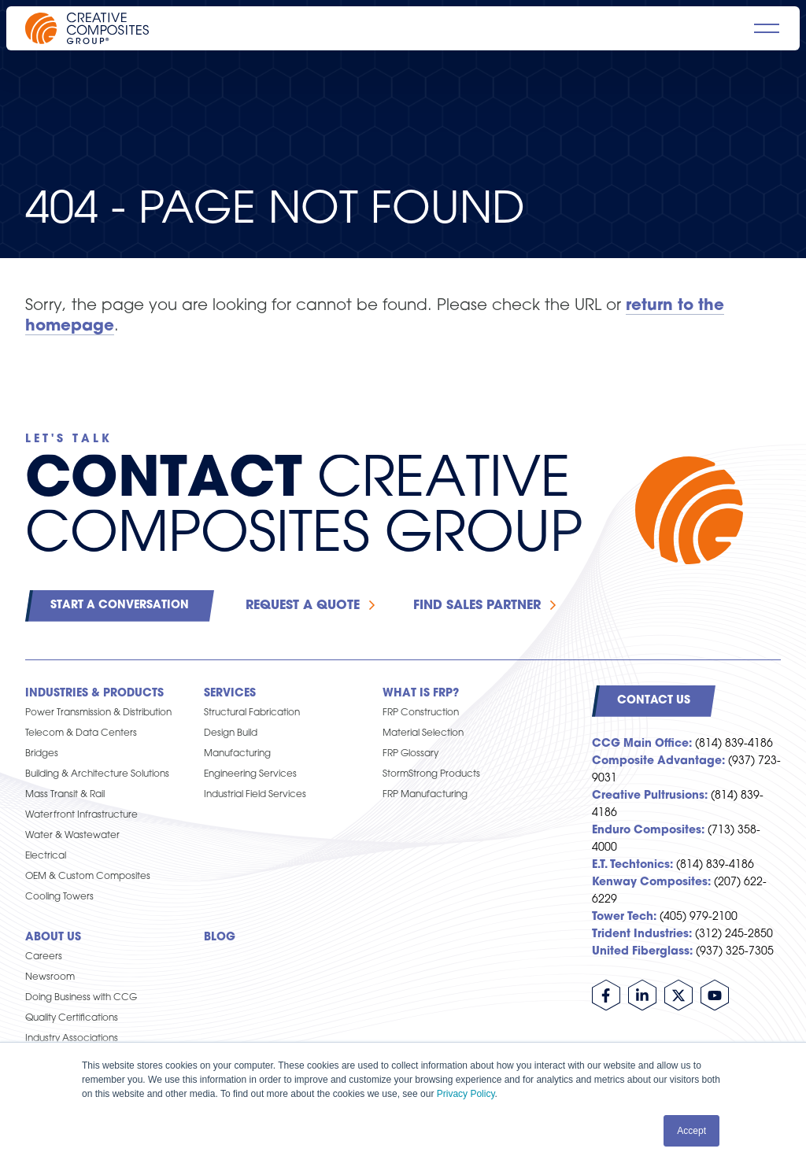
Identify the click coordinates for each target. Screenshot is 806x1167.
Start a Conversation (119, 605)
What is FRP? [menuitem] (421, 694)
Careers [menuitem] (43, 957)
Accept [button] (691, 1130)
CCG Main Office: (642, 744)
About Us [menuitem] (53, 938)
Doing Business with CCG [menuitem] (81, 998)
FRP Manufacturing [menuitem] (425, 795)
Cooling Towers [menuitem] (59, 897)
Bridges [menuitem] (41, 754)
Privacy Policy (466, 1093)
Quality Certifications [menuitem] (71, 1018)
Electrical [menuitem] (45, 856)
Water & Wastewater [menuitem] (72, 835)
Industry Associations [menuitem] (71, 1038)
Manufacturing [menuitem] (237, 754)
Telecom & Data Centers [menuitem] (81, 733)
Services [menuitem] (230, 694)
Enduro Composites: (648, 830)
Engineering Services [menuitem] (250, 774)
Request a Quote (303, 606)
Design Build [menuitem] (230, 733)
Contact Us (653, 701)
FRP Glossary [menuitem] (410, 754)
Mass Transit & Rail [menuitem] (65, 795)
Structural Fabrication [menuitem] (252, 713)
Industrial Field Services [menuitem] (255, 795)
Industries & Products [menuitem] (94, 694)
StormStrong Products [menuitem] (431, 774)
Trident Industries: (642, 934)
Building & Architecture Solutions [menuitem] (97, 774)
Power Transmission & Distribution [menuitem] (98, 713)
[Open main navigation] (766, 28)
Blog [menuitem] (219, 938)
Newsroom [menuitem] (50, 977)
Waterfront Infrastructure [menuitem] (81, 815)
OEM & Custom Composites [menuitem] (87, 876)
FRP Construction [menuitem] (421, 713)
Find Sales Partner (477, 606)
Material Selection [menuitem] (423, 733)
